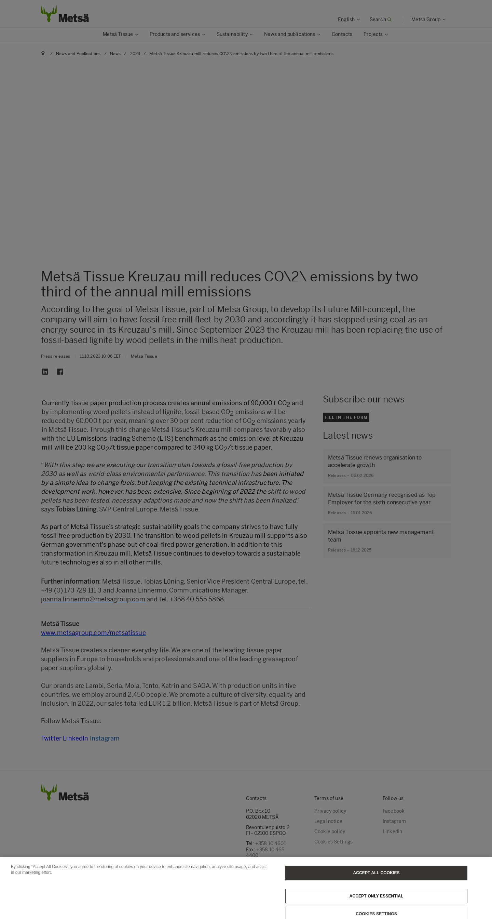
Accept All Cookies (376, 883)
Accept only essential (377, 906)
